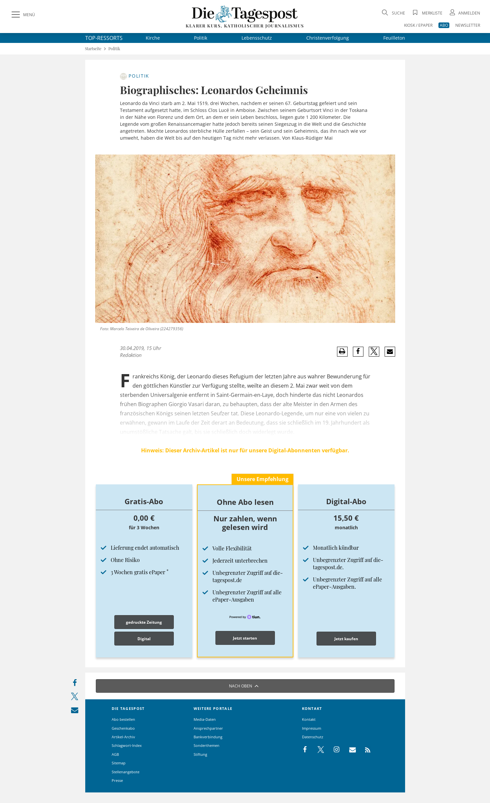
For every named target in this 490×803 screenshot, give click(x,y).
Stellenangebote (125, 771)
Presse (117, 780)
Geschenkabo (123, 728)
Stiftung (200, 754)
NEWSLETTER (467, 25)
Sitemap (119, 762)
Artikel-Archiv (123, 736)
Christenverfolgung (327, 38)
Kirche (153, 38)
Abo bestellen (123, 719)
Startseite (93, 48)
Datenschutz (312, 736)
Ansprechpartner (208, 728)
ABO (444, 25)
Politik (200, 38)
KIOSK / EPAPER (418, 25)
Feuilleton (394, 38)
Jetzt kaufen (346, 639)
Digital (144, 639)
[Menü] (22, 14)
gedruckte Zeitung (144, 622)
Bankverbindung (208, 736)
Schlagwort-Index (127, 745)
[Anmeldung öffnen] (464, 13)
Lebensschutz (257, 38)
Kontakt (309, 719)
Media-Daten (205, 719)
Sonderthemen (206, 745)
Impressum (311, 728)
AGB (115, 754)
